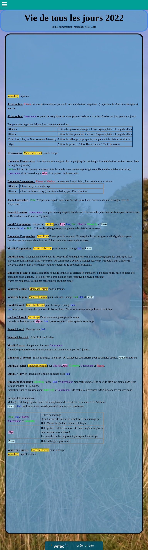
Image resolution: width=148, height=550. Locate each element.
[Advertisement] (74, 65)
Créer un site (85, 545)
